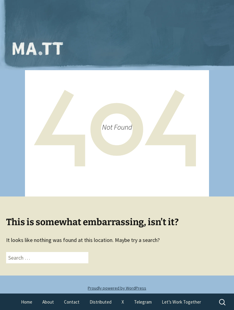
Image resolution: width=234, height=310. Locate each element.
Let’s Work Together (181, 302)
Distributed (101, 302)
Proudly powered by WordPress (117, 288)
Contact (72, 302)
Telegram (143, 302)
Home (26, 302)
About (48, 302)
